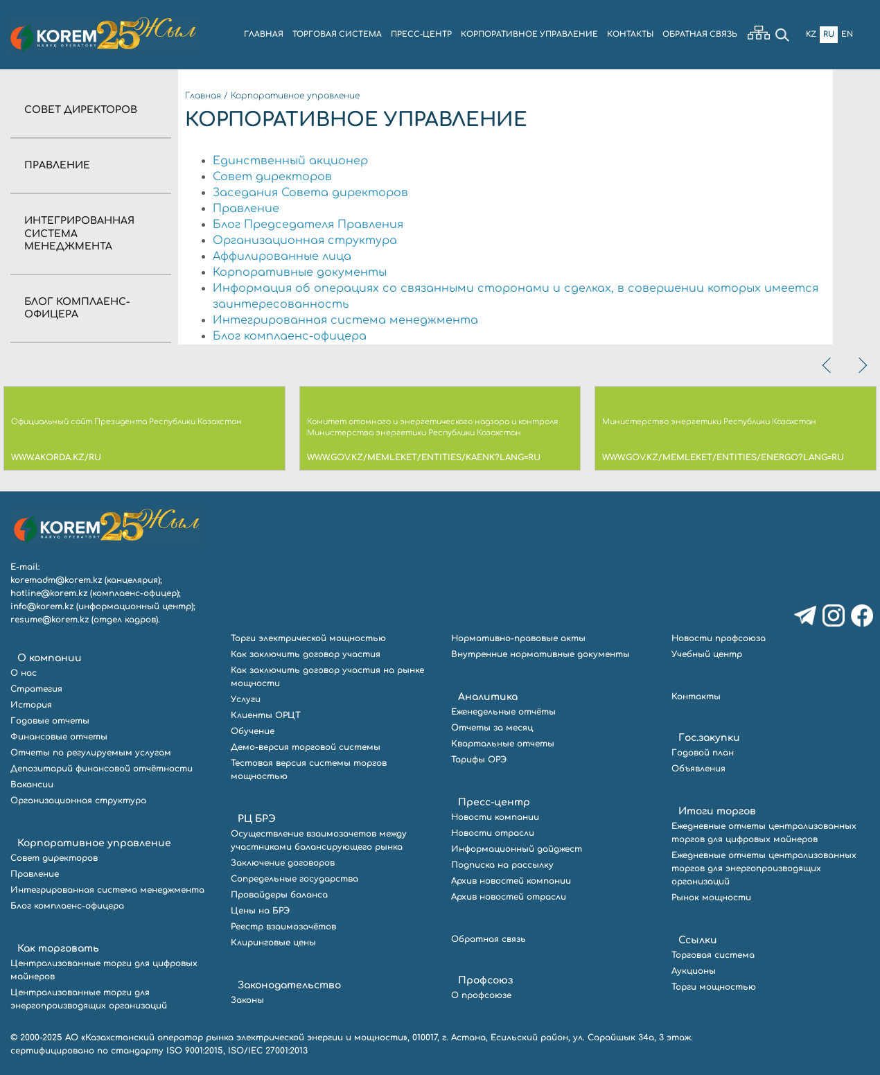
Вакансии (31, 784)
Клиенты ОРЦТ (266, 715)
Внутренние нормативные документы (540, 654)
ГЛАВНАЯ (263, 34)
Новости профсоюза (718, 638)
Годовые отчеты (49, 721)
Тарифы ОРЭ (479, 759)
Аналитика (488, 697)
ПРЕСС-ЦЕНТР (421, 34)
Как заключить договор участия (305, 654)
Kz (811, 34)
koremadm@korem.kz (56, 580)
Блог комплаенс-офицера (290, 336)
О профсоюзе (481, 995)
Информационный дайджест (516, 849)
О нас (23, 673)
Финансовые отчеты (58, 737)
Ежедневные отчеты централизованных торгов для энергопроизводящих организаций (763, 868)
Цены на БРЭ (260, 911)
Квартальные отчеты (502, 744)
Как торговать (58, 948)
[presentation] (828, 365)
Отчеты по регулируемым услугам (90, 753)
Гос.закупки (709, 738)
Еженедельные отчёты (503, 712)
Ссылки (697, 940)
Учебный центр (706, 654)
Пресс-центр (494, 802)
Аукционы (693, 971)
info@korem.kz (41, 606)
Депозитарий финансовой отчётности (101, 769)
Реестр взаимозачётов (283, 927)
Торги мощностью (713, 987)
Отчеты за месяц (492, 728)
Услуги (246, 699)
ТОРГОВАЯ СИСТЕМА (337, 34)
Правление (57, 165)
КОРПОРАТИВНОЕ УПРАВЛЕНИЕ (529, 34)
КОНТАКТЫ (630, 34)
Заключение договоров (283, 863)
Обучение (252, 731)
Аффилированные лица (282, 256)
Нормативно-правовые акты (518, 638)
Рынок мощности (711, 897)
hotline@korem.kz (48, 593)
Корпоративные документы (300, 272)
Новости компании (495, 817)
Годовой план (702, 753)
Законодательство (289, 985)
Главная (203, 95)
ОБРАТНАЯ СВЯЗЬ (699, 34)
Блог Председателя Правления (308, 224)
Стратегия (36, 689)
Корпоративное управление (295, 95)
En (847, 34)
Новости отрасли (492, 833)
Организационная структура (305, 240)
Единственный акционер (290, 161)
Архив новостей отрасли (508, 897)
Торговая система (713, 955)
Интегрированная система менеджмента (345, 320)
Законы (247, 1000)
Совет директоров (80, 110)
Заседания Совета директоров (310, 192)
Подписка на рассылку (502, 865)
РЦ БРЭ (257, 819)
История (31, 705)
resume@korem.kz (49, 619)
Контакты (696, 696)
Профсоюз (485, 980)
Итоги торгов (717, 811)
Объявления (698, 769)
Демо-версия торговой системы (305, 747)
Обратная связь (488, 939)
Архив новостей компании (511, 881)
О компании (49, 658)
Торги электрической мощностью (308, 638)
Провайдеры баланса (279, 895)
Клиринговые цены (273, 942)
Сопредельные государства (294, 879)
